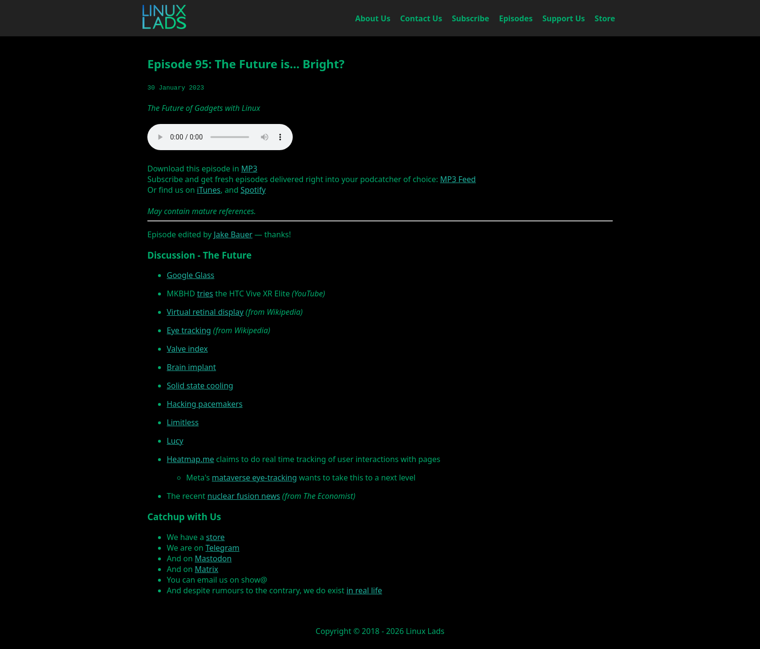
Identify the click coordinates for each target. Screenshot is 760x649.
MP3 (249, 168)
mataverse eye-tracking (254, 477)
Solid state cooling (200, 385)
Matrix (206, 569)
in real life (364, 590)
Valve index (187, 348)
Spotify (253, 190)
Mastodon (213, 558)
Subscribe (470, 18)
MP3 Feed (458, 179)
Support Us (563, 18)
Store (605, 18)
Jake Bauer (233, 234)
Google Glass (190, 275)
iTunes (209, 190)
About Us (373, 18)
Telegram (222, 547)
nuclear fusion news (243, 496)
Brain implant (191, 367)
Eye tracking (189, 330)
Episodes (516, 18)
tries (205, 293)
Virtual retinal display (205, 312)
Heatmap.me (190, 459)
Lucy (175, 440)
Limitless (183, 422)
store (215, 537)
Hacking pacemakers (204, 404)
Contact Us (421, 18)
